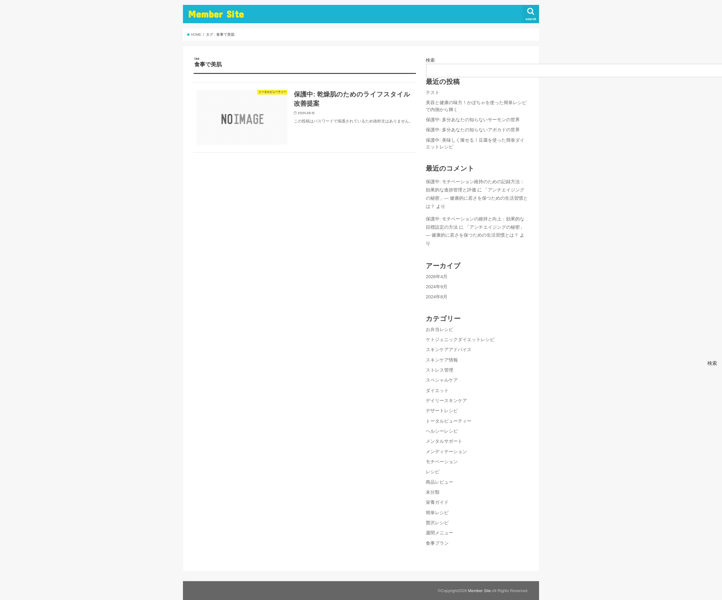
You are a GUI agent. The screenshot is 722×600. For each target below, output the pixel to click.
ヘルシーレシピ (442, 431)
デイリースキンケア (446, 400)
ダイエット (437, 390)
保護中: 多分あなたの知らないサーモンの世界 (473, 119)
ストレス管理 (439, 370)
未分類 (432, 492)
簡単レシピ (437, 512)
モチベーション (442, 461)
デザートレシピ (442, 410)
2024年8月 (436, 296)
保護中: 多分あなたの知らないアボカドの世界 (473, 129)
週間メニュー (439, 532)
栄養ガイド (437, 502)
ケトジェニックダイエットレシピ (460, 339)
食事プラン (437, 543)
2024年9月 (436, 286)
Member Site (216, 14)
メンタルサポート (444, 441)
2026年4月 (436, 276)
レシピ (432, 471)
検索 (430, 60)
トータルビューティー (449, 421)
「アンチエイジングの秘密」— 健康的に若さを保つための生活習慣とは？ (477, 198)
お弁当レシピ (439, 329)
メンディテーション (446, 451)
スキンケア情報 (442, 360)
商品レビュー (439, 482)
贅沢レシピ (437, 522)
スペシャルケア (442, 380)
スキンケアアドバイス (449, 349)
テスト (432, 92)
